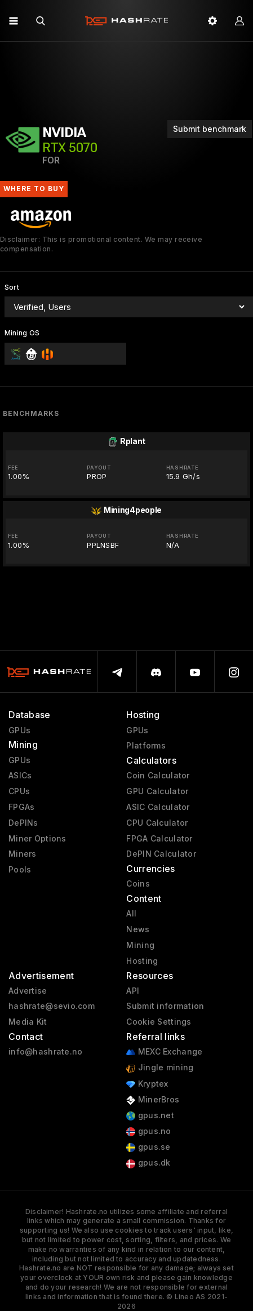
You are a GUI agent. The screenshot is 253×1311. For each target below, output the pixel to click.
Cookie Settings (158, 1021)
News (137, 929)
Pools (19, 869)
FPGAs (21, 807)
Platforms (146, 745)
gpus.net (150, 1115)
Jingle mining (159, 1068)
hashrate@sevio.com (51, 1006)
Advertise (27, 990)
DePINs (23, 822)
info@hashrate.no (45, 1051)
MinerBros (152, 1100)
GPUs (19, 730)
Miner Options (37, 838)
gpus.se (148, 1147)
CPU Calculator (157, 822)
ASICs (20, 775)
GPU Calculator (157, 791)
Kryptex (147, 1084)
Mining (140, 945)
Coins (137, 883)
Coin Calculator (157, 775)
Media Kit (27, 1021)
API (132, 990)
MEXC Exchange (164, 1052)
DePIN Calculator (161, 853)
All (131, 913)
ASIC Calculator (157, 807)
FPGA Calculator (159, 838)
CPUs (19, 791)
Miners (22, 853)
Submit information (165, 1006)
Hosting (142, 960)
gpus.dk (148, 1163)
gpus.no (148, 1131)
